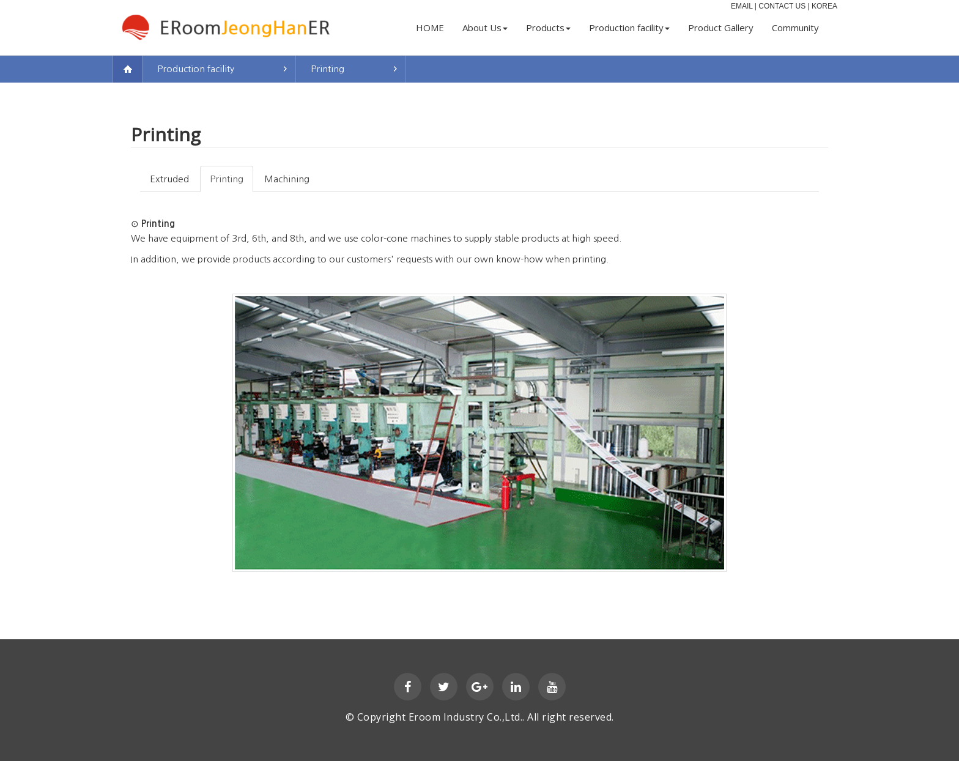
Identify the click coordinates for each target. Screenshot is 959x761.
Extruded (169, 179)
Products (548, 27)
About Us (485, 27)
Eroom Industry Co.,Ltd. (466, 717)
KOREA (824, 6)
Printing (327, 68)
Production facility (629, 27)
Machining (286, 179)
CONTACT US (781, 6)
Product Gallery (721, 27)
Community (795, 27)
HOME (430, 27)
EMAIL (742, 6)
